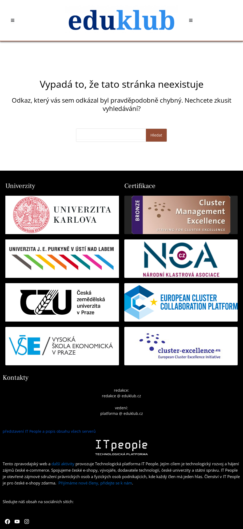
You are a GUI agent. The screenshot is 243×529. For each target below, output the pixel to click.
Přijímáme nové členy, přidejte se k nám (95, 483)
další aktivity (62, 463)
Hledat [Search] (156, 135)
